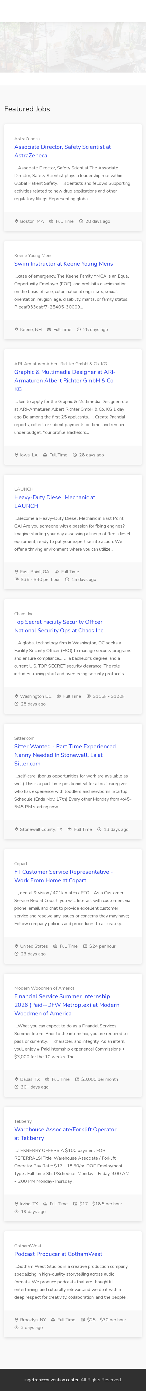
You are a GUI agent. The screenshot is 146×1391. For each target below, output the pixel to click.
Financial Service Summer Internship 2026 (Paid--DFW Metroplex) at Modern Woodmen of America (66, 1005)
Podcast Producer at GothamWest (58, 1254)
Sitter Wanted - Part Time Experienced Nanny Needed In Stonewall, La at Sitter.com (65, 755)
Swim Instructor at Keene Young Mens (63, 264)
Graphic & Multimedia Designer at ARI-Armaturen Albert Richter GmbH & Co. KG (64, 380)
